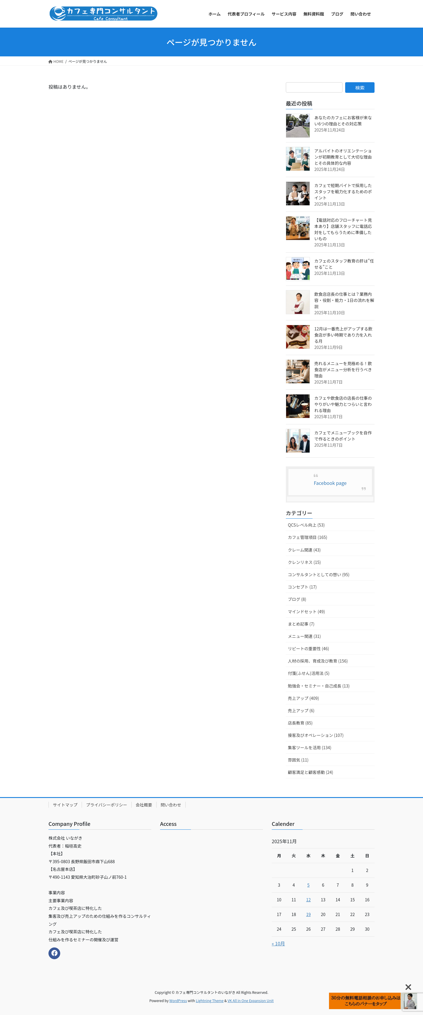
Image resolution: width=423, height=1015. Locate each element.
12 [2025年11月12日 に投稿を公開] (308, 900)
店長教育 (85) (300, 723)
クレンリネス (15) (304, 562)
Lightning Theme (210, 1000)
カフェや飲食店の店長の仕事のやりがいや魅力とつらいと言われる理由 (343, 404)
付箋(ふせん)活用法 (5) (309, 673)
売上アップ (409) (303, 698)
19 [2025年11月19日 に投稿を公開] (308, 914)
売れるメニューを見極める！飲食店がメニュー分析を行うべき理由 (343, 369)
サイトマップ (65, 805)
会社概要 (144, 805)
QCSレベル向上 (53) (306, 525)
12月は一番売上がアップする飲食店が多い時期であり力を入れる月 (343, 335)
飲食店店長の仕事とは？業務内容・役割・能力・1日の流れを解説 (344, 300)
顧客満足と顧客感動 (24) (310, 772)
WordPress (178, 1000)
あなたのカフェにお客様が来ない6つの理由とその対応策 (343, 121)
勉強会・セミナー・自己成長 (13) (319, 686)
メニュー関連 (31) (304, 636)
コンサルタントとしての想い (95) (319, 574)
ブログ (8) (297, 599)
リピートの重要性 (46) (308, 648)
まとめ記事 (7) (301, 624)
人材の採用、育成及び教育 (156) (318, 661)
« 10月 (278, 943)
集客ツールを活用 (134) (309, 747)
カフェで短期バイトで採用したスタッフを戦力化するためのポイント (343, 191)
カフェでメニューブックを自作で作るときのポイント (343, 436)
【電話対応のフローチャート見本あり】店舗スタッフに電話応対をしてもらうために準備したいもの (343, 229)
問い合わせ (171, 805)
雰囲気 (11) (298, 760)
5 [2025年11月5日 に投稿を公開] (308, 885)
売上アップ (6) (301, 710)
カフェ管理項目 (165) (307, 537)
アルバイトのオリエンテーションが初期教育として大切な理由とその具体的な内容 (343, 157)
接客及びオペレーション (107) (316, 735)
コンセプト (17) (302, 587)
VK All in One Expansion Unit (251, 1000)
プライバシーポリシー (106, 805)
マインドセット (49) (306, 611)
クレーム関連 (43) (304, 550)
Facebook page (330, 482)
